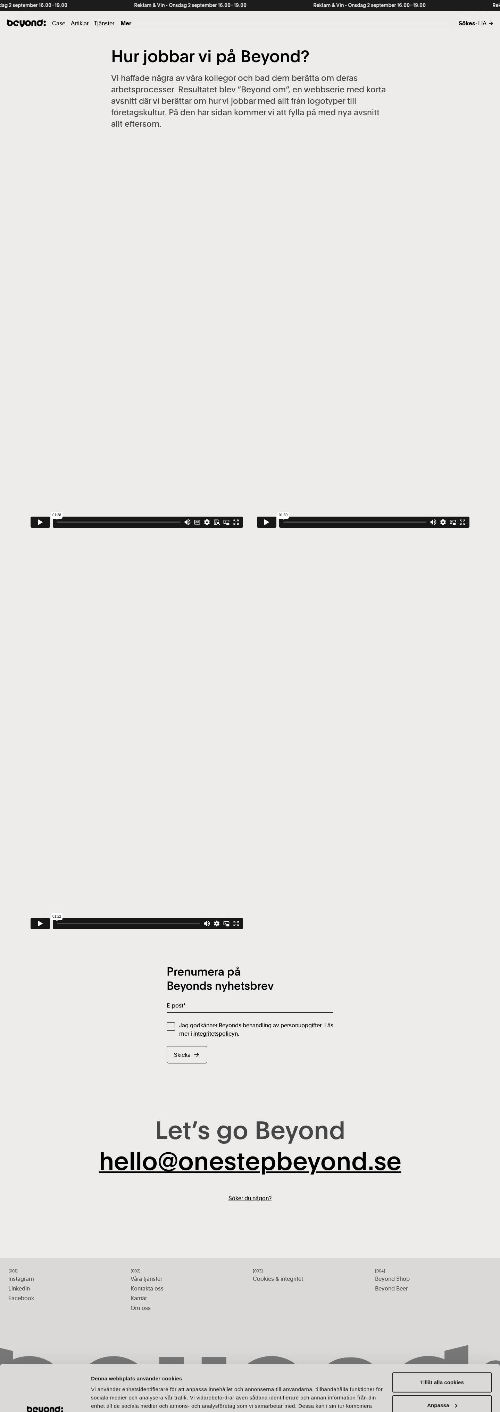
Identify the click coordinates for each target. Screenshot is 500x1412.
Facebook (21, 1298)
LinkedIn (19, 1288)
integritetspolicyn (215, 1033)
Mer (125, 23)
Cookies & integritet (278, 1279)
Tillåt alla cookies (442, 1339)
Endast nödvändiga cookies (442, 1384)
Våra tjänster (146, 1279)
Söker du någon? (250, 1198)
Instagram (21, 1279)
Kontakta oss (147, 1288)
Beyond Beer (391, 1288)
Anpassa (442, 1361)
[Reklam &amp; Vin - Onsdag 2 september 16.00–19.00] (250, 5)
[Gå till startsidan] (26, 23)
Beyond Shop (392, 1279)
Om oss (141, 1308)
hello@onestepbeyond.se (250, 1163)
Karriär (139, 1298)
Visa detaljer (106, 1398)
